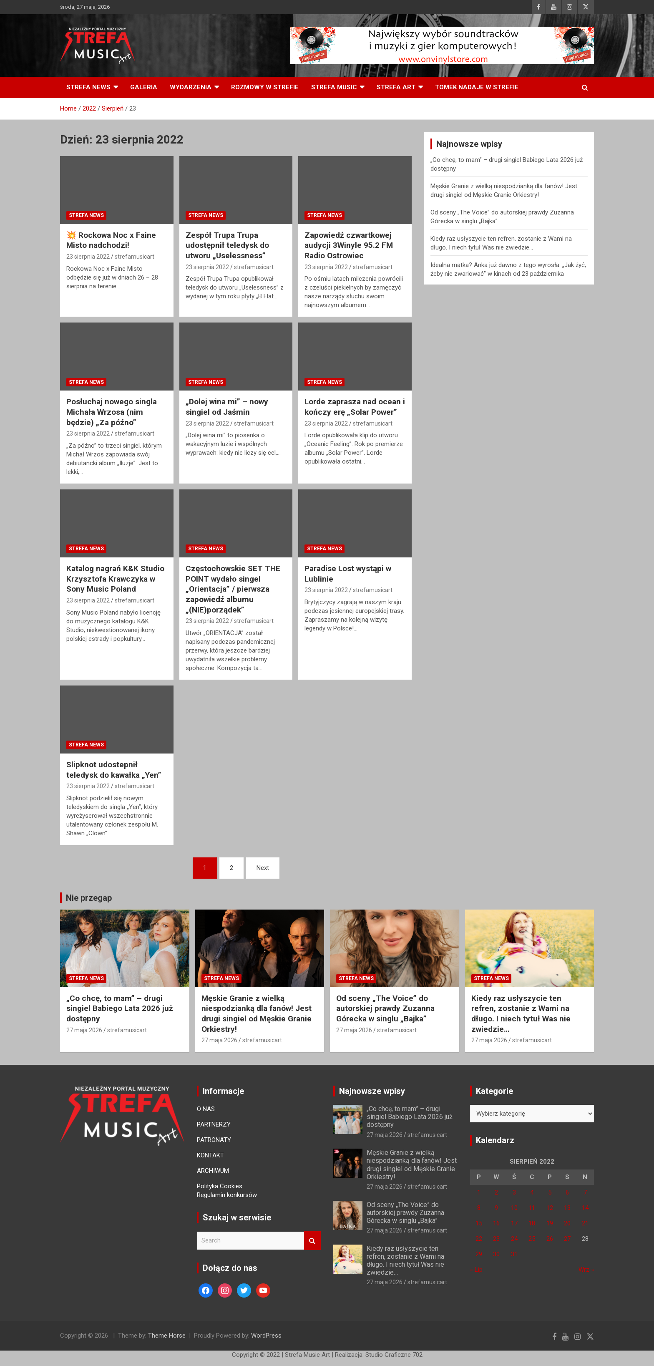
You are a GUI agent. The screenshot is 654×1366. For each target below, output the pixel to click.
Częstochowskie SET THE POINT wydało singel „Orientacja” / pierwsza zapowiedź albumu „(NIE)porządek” (233, 589)
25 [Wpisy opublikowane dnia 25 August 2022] (531, 1239)
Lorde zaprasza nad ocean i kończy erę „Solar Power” (354, 407)
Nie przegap (89, 898)
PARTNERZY (214, 1124)
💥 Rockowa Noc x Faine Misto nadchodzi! (111, 240)
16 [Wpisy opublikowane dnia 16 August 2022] (496, 1223)
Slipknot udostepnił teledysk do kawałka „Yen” (113, 770)
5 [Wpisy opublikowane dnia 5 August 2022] (549, 1192)
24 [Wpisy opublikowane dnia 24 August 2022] (514, 1239)
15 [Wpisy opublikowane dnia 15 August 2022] (478, 1223)
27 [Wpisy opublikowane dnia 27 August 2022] (567, 1239)
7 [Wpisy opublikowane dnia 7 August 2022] (585, 1192)
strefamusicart (134, 256)
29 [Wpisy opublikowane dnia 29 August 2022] (478, 1254)
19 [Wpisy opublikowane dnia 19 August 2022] (549, 1223)
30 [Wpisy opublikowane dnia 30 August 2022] (496, 1254)
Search (312, 1240)
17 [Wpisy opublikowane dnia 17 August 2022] (514, 1223)
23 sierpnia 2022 (88, 256)
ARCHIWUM (213, 1170)
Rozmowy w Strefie (265, 87)
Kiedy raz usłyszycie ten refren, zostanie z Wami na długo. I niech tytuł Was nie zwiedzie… (521, 1013)
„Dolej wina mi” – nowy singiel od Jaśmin (227, 407)
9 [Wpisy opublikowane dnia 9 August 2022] (496, 1208)
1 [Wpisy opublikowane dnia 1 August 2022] (478, 1192)
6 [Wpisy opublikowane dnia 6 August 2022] (567, 1192)
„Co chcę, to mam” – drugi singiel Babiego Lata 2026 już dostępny (119, 1008)
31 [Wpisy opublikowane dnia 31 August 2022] (514, 1254)
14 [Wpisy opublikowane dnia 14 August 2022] (585, 1208)
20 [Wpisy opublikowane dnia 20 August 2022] (567, 1223)
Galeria (143, 87)
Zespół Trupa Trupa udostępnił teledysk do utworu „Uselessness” (227, 245)
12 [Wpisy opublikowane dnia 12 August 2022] (549, 1208)
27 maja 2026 (84, 1030)
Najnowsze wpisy (372, 1091)
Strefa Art (396, 87)
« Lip (476, 1269)
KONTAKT (210, 1155)
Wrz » (586, 1269)
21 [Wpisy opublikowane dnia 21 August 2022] (585, 1223)
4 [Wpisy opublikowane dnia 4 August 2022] (531, 1192)
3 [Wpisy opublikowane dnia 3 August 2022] (514, 1192)
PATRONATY (214, 1140)
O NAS (206, 1109)
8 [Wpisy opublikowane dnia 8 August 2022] (478, 1208)
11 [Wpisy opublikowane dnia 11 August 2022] (531, 1208)
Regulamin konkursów (227, 1195)
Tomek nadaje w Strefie (476, 87)
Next (263, 868)
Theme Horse (167, 1335)
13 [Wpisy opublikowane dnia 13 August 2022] (567, 1208)
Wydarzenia (190, 87)
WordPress (266, 1335)
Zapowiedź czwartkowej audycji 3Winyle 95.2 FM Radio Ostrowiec (348, 245)
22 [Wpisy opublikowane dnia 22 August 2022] (478, 1239)
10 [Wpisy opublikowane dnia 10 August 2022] (514, 1208)
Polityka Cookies (219, 1186)
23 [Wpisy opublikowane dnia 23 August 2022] (496, 1239)
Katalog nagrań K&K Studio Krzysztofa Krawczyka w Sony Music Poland (115, 579)
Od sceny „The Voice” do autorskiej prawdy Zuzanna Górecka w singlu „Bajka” (385, 1008)
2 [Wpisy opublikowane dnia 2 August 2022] (496, 1192)
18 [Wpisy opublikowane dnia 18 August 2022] (531, 1223)
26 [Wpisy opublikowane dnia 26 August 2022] (549, 1239)
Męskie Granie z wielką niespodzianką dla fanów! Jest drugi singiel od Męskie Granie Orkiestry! (256, 1013)
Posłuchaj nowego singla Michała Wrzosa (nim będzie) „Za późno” (111, 412)
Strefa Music (334, 87)
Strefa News (88, 87)
